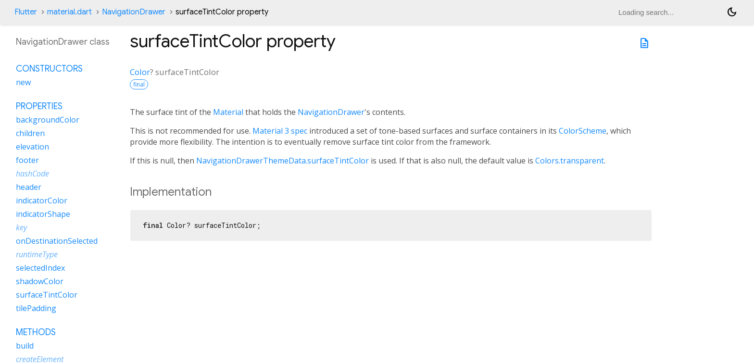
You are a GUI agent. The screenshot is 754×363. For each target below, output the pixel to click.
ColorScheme (582, 130)
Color (140, 71)
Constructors (49, 68)
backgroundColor (47, 119)
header (28, 187)
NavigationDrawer (133, 12)
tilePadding (36, 308)
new (23, 82)
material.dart (69, 12)
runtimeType (37, 254)
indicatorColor (41, 200)
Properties (39, 106)
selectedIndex (40, 268)
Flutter (25, 12)
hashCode (32, 173)
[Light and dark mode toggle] (732, 12)
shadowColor (39, 281)
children (30, 133)
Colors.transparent (569, 160)
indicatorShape (43, 214)
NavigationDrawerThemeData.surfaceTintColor (282, 160)
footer (27, 160)
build (25, 345)
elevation (32, 146)
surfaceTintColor (46, 294)
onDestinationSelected (57, 241)
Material (228, 112)
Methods (36, 332)
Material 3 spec (279, 130)
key (21, 227)
